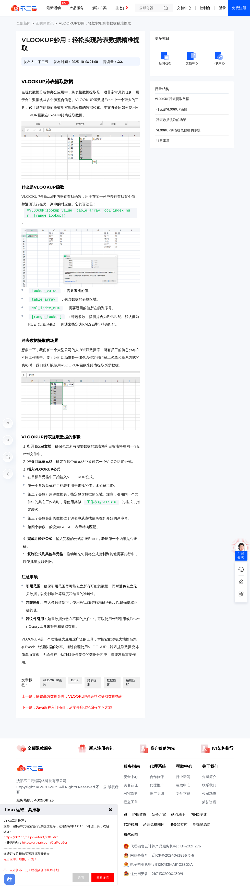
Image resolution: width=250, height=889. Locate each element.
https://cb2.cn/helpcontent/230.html (31, 837)
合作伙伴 (157, 776)
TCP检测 (131, 824)
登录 (222, 8)
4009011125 (44, 800)
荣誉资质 (209, 802)
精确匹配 (130, 682)
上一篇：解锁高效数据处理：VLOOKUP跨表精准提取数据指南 (72, 696)
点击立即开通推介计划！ (20, 859)
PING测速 (199, 814)
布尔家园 (131, 834)
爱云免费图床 (153, 824)
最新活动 (54, 6)
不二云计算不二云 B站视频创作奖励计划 (31, 870)
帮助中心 (183, 785)
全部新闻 (23, 23)
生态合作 (122, 8)
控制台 (205, 8)
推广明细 (157, 793)
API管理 (130, 793)
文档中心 (184, 8)
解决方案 (99, 8)
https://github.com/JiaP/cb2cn (45, 842)
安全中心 (131, 776)
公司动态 (209, 793)
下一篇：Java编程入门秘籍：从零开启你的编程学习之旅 (67, 707)
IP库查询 (139, 814)
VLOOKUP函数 (52, 682)
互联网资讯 (45, 23)
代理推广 (157, 785)
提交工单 (131, 802)
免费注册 (239, 8)
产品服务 (76, 8)
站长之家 (159, 814)
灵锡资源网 (201, 824)
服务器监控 (178, 824)
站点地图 (178, 814)
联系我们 (209, 785)
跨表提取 (92, 682)
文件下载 (183, 793)
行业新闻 (183, 776)
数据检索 (111, 682)
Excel (75, 680)
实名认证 (131, 785)
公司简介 (209, 776)
